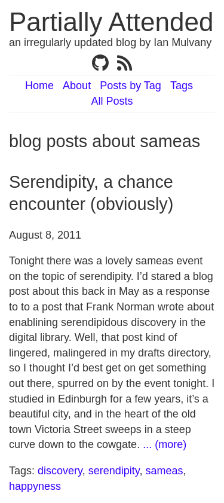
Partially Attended (111, 21)
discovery (60, 471)
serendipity (114, 471)
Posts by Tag (130, 86)
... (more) (164, 444)
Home (39, 86)
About (77, 86)
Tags (181, 86)
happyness (35, 486)
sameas (164, 471)
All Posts (112, 101)
